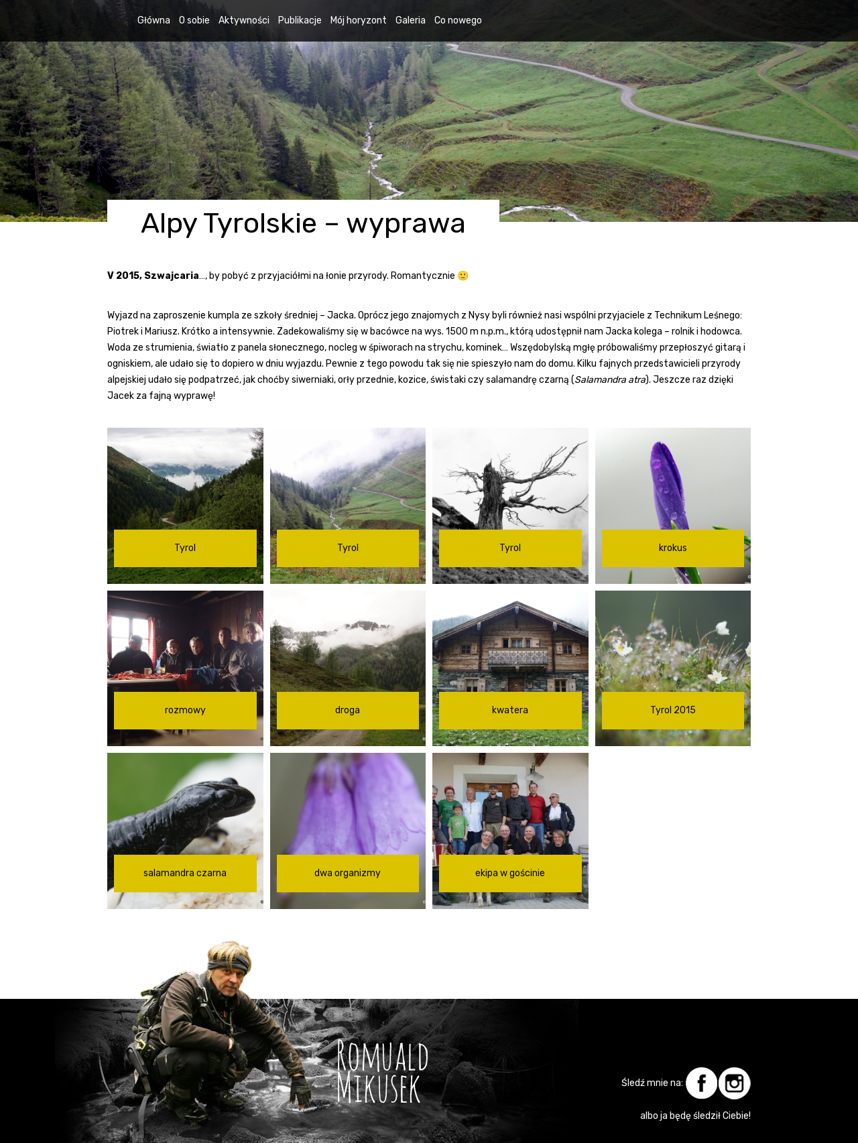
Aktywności (244, 20)
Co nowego (458, 20)
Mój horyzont (358, 20)
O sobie (194, 20)
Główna (153, 20)
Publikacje (300, 20)
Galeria (410, 20)
